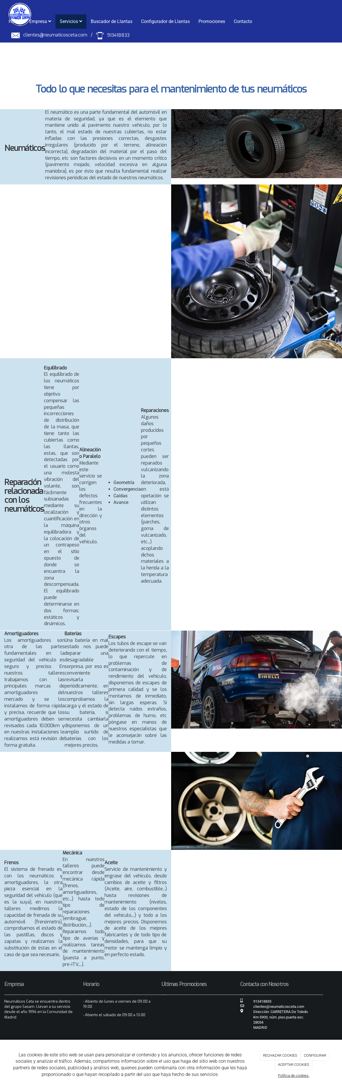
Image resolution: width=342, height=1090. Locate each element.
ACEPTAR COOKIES (293, 1064)
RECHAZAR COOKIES (280, 1055)
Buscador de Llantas (111, 21)
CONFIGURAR (315, 1055)
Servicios (71, 21)
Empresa (40, 21)
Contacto (243, 21)
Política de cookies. (293, 1075)
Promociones (211, 21)
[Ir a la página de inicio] (17, 7)
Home (15, 21)
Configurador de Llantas (165, 21)
